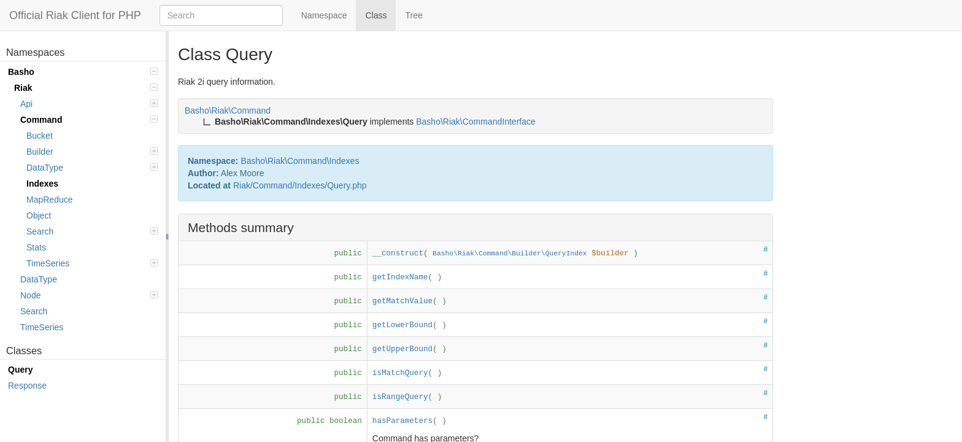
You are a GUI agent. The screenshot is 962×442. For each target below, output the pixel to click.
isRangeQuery (400, 397)
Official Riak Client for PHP (75, 15)
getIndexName (400, 277)
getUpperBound (402, 349)
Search (92, 231)
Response (27, 385)
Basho (83, 72)
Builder (92, 152)
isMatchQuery (400, 373)
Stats (36, 247)
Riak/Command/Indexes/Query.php (300, 185)
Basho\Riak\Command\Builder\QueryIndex (510, 253)
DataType (92, 168)
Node (89, 295)
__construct (397, 253)
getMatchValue (402, 301)
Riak (86, 88)
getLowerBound (402, 325)
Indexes (42, 183)
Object (38, 215)
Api (89, 104)
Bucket (39, 136)
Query (20, 369)
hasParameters (402, 421)
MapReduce (49, 199)
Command (89, 120)
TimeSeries (92, 263)
